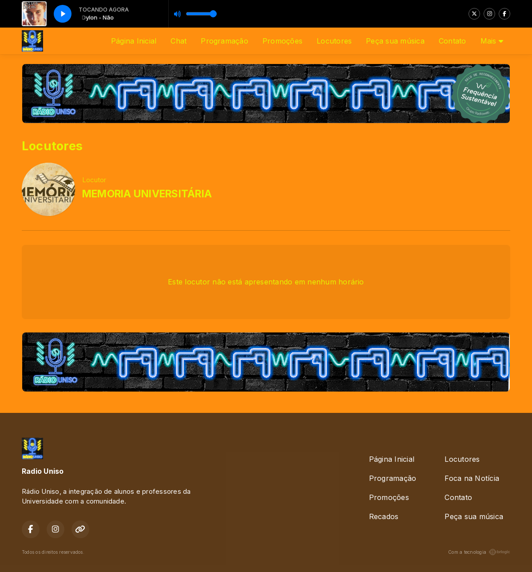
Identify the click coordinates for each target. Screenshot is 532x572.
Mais (491, 40)
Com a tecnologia (479, 552)
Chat (179, 40)
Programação (224, 40)
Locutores (334, 40)
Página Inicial (133, 40)
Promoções (282, 40)
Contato (452, 40)
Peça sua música (395, 40)
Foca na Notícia (472, 478)
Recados (384, 516)
